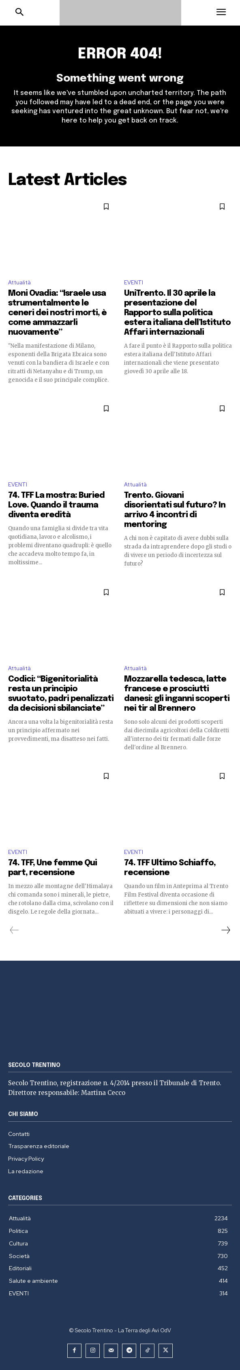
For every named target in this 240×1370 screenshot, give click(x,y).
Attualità (19, 282)
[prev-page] (14, 930)
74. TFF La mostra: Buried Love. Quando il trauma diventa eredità (56, 505)
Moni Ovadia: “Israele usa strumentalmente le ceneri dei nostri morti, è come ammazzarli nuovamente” (57, 313)
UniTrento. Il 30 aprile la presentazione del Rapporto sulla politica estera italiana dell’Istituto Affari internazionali (177, 313)
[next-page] (225, 930)
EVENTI (133, 282)
